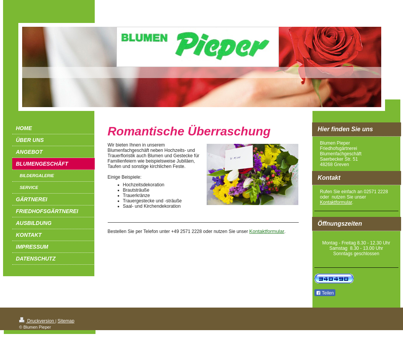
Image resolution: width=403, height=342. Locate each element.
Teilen (325, 293)
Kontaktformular (267, 231)
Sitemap (66, 321)
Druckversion (37, 321)
